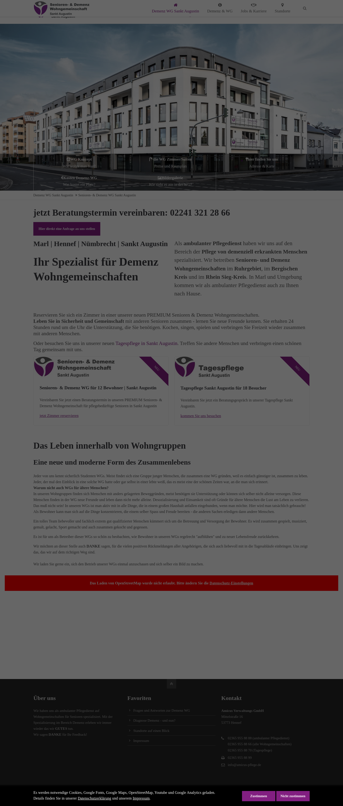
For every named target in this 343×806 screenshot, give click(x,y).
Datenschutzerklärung (94, 798)
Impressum (141, 798)
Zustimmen (258, 796)
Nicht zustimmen (293, 796)
